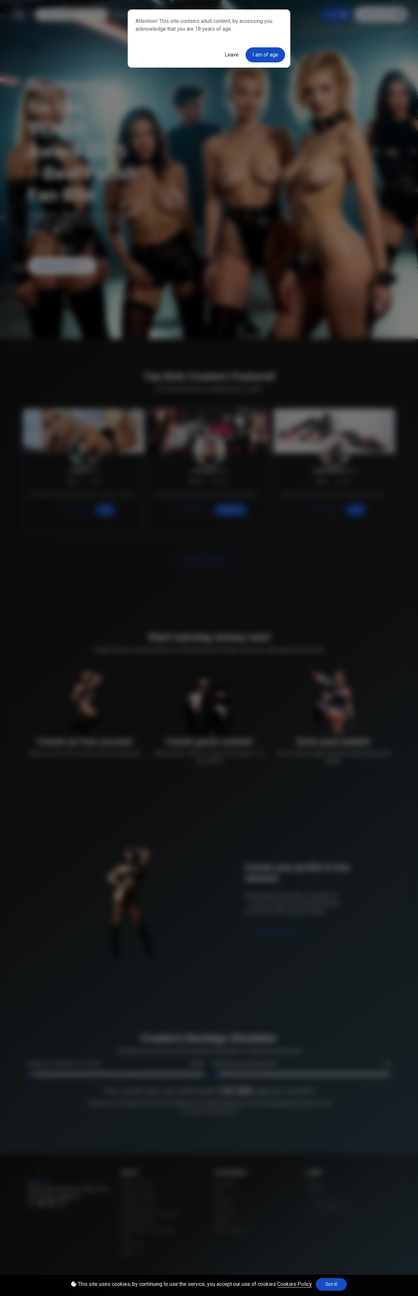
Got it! (331, 1284)
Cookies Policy (294, 1284)
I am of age (265, 55)
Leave (232, 55)
